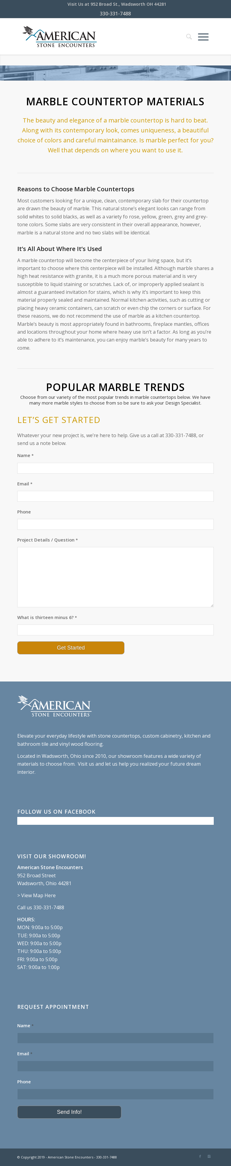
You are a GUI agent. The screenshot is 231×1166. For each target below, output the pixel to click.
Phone (24, 512)
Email (24, 484)
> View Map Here (36, 895)
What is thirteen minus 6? (47, 617)
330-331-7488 (115, 13)
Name (25, 455)
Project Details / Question (47, 540)
